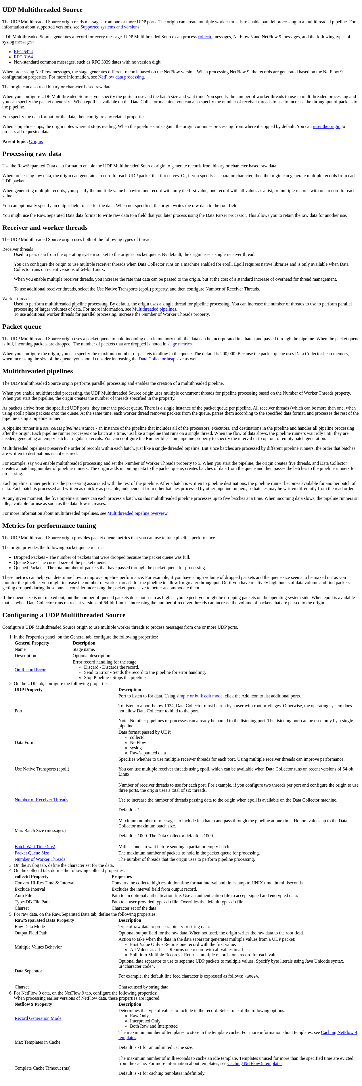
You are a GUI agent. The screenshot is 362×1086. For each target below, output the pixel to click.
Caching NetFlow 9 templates (254, 1063)
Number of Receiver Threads (41, 799)
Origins (36, 141)
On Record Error (30, 669)
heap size (161, 358)
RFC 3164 (23, 56)
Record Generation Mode (38, 1018)
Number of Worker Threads (40, 859)
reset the (326, 126)
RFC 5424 (23, 51)
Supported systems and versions (110, 26)
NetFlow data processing (121, 76)
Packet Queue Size (32, 852)
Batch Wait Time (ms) (35, 846)
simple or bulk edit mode (200, 695)
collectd (205, 36)
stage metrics (180, 343)
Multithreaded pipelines (154, 309)
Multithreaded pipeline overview (137, 513)
